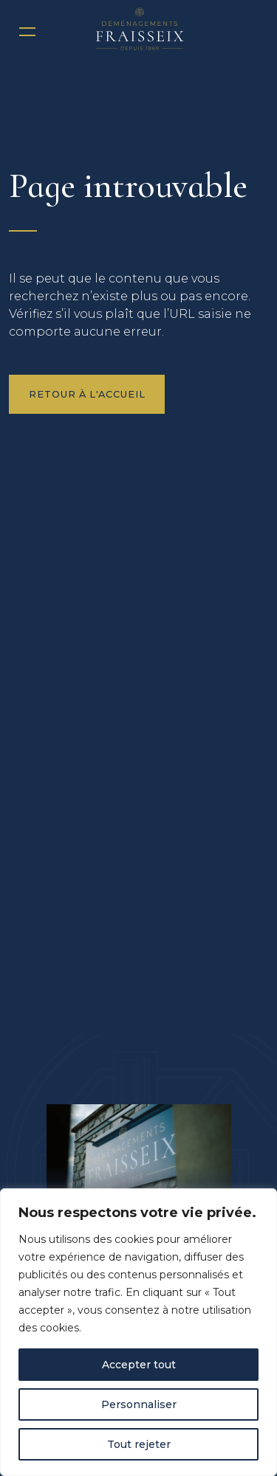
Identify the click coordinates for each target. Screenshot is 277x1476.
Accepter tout (139, 1364)
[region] (138, 1332)
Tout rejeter (139, 1444)
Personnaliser (139, 1404)
